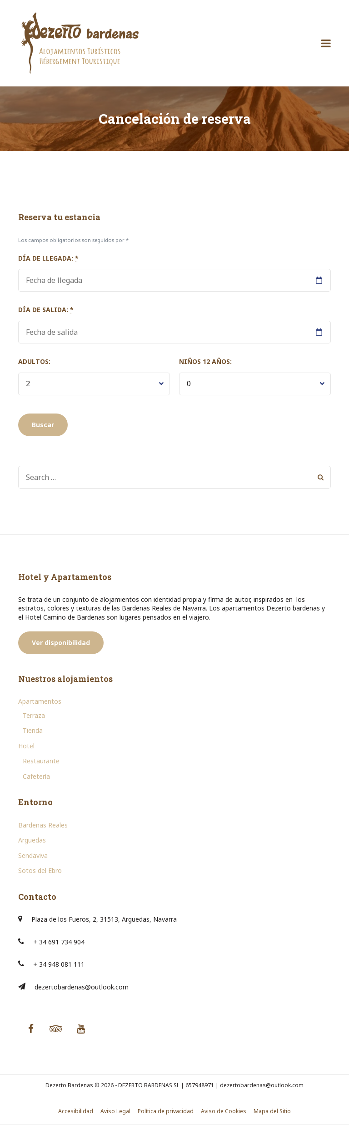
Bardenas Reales (43, 825)
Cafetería (36, 776)
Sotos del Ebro (40, 870)
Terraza (34, 715)
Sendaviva (33, 855)
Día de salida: (46, 309)
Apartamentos (39, 701)
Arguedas (32, 840)
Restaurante (41, 761)
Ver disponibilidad (61, 642)
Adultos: (34, 361)
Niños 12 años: (205, 361)
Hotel (26, 746)
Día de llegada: (48, 258)
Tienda (33, 730)
